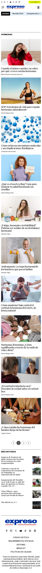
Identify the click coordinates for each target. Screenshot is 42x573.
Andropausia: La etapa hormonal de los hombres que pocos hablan (19, 268)
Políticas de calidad (21, 552)
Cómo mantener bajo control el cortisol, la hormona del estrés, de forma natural (18, 307)
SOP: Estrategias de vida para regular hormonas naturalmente (20, 108)
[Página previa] (13, 443)
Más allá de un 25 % (9, 502)
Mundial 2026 (17, 13)
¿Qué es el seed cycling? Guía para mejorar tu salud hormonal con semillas (19, 186)
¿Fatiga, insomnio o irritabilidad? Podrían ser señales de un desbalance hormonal (20, 228)
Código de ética (21, 537)
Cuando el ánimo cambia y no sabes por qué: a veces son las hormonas (19, 70)
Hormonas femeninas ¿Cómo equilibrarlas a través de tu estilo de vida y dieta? (19, 347)
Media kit (21, 548)
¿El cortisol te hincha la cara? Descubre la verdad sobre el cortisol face (19, 388)
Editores (21, 545)
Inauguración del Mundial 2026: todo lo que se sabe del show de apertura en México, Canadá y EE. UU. (13, 483)
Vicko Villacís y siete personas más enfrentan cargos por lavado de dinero (12, 493)
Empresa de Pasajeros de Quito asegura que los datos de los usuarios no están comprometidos (12, 460)
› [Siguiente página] (28, 443)
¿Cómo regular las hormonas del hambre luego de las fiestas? (18, 428)
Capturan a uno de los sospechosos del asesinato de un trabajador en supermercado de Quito (13, 471)
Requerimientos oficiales (21, 541)
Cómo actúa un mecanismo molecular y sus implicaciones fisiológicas (21, 147)
